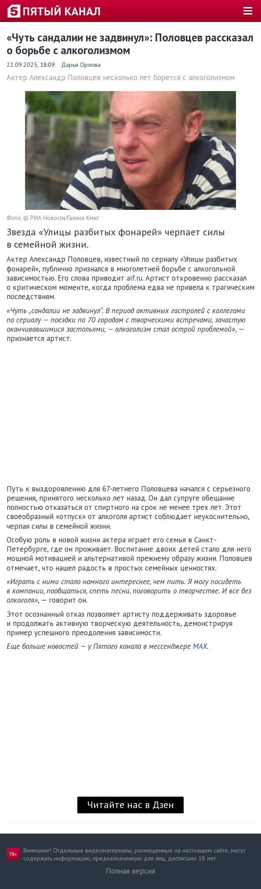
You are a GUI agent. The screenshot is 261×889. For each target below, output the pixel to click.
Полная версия (130, 871)
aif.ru (133, 278)
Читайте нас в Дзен (130, 804)
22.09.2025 (22, 65)
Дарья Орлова (81, 65)
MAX (200, 646)
